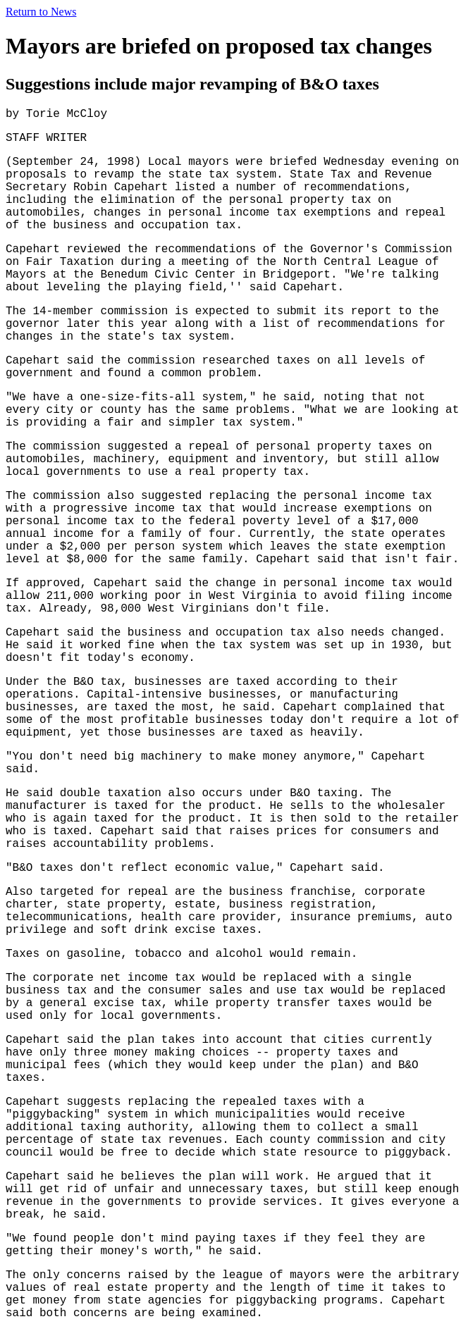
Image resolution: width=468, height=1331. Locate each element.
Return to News (41, 12)
